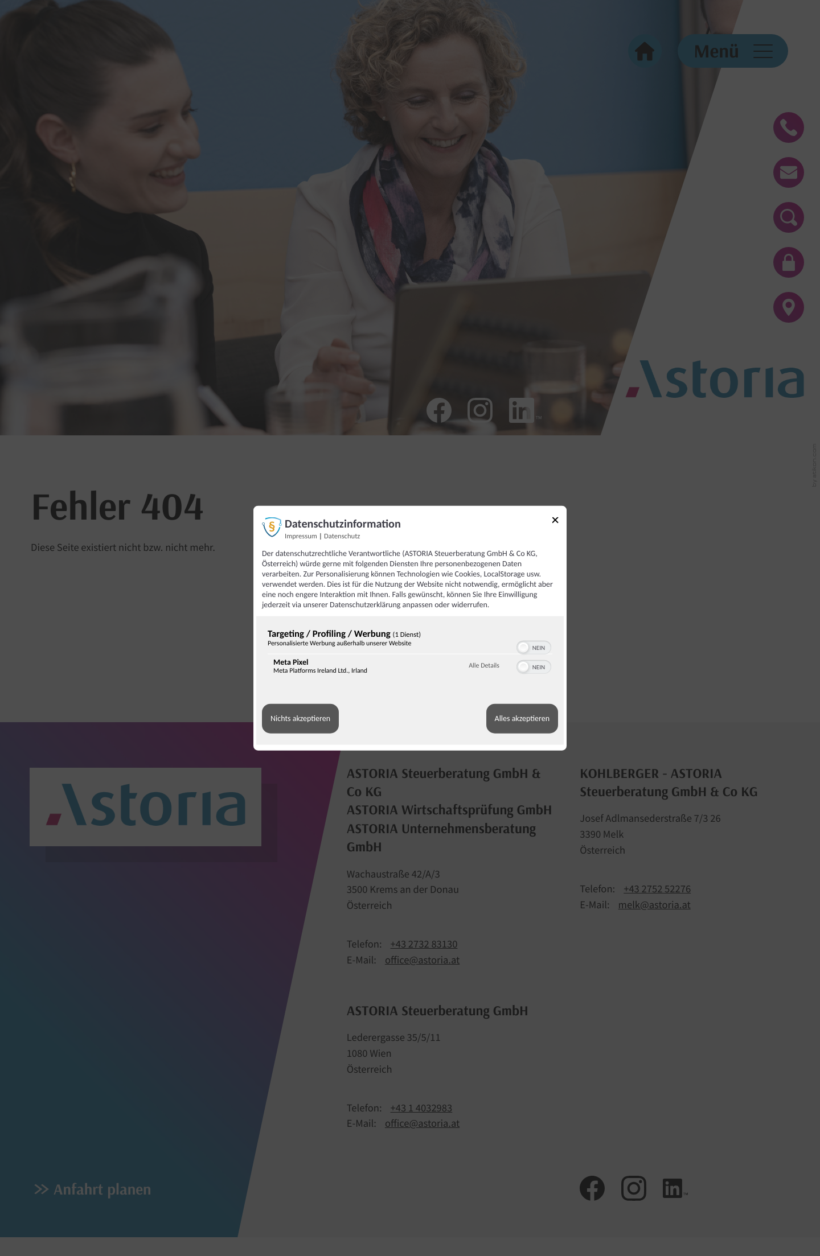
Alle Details (484, 666)
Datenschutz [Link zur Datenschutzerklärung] (342, 536)
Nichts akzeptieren (300, 718)
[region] (410, 653)
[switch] (533, 646)
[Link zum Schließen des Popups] (559, 521)
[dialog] (410, 628)
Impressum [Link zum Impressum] (301, 536)
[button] (523, 647)
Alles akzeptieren (522, 718)
